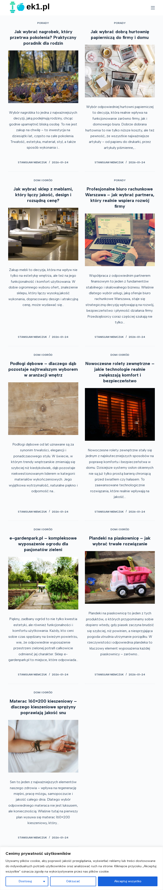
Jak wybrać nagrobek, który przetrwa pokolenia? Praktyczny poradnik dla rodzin (43, 37)
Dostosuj (25, 881)
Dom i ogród (43, 180)
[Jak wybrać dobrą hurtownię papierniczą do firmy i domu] (120, 71)
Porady (43, 23)
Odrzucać (73, 881)
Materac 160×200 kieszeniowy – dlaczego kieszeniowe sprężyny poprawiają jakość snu (43, 706)
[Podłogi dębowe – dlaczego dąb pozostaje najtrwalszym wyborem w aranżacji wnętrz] (43, 408)
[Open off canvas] (153, 8)
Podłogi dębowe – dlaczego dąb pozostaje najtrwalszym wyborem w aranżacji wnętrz (43, 369)
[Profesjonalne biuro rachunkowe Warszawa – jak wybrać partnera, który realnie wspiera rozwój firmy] (120, 239)
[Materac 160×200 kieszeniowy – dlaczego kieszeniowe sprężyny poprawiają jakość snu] (43, 746)
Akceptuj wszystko (127, 881)
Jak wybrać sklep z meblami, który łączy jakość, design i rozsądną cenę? (43, 194)
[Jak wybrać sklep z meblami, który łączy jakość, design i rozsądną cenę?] (43, 234)
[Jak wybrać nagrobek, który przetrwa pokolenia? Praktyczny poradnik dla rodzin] (43, 76)
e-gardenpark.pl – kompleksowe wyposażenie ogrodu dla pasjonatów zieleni (43, 543)
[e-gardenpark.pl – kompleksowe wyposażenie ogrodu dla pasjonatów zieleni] (43, 583)
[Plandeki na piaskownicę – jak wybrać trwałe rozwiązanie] (120, 577)
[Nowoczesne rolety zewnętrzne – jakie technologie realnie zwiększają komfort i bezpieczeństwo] (120, 414)
